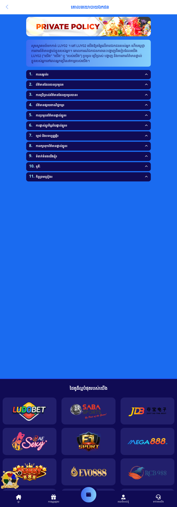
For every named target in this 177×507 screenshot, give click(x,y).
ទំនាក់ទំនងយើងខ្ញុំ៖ (46, 156)
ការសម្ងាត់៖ (42, 74)
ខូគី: (38, 166)
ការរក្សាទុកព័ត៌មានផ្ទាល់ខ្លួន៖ (51, 146)
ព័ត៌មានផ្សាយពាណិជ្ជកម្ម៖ (50, 105)
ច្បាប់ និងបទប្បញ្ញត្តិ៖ (47, 136)
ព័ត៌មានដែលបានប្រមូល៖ (49, 85)
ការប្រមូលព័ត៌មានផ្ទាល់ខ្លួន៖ (51, 115)
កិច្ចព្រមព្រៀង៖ (44, 177)
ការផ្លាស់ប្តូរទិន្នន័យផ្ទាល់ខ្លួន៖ (51, 125)
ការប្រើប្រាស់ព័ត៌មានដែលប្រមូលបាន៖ (57, 95)
